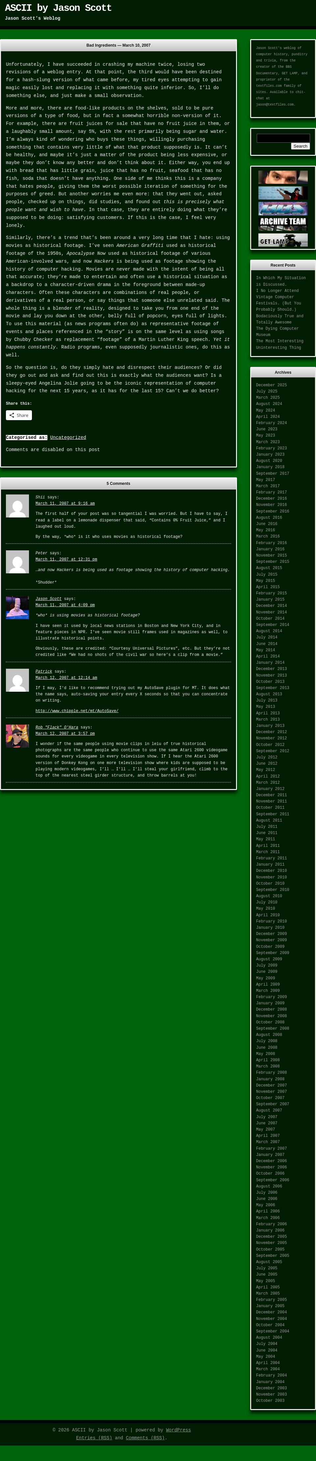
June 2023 (266, 429)
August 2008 (269, 1035)
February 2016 (271, 543)
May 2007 (265, 1129)
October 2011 (270, 807)
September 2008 (272, 1028)
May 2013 (265, 707)
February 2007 (271, 1148)
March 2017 (268, 486)
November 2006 (271, 1167)
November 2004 (271, 1319)
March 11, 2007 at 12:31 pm (66, 559)
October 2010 (270, 883)
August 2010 (269, 896)
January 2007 (270, 1155)
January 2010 (270, 927)
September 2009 (272, 953)
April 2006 (268, 1211)
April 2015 (268, 587)
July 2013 (266, 700)
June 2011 (266, 833)
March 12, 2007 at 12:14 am (66, 678)
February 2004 (271, 1375)
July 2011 (266, 827)
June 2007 (266, 1123)
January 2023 (270, 454)
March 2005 (268, 1293)
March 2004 (268, 1369)
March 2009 (268, 991)
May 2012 (265, 770)
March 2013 (268, 719)
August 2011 (269, 820)
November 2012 (271, 738)
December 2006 (271, 1161)
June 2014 (266, 644)
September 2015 (272, 562)
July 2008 (266, 1041)
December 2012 (271, 732)
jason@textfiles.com (275, 105)
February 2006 (271, 1224)
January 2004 (270, 1382)
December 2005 (271, 1236)
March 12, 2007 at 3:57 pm (65, 733)
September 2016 (272, 511)
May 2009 (265, 978)
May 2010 (265, 908)
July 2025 (266, 391)
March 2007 (268, 1142)
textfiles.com (269, 86)
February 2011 (271, 858)
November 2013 (271, 675)
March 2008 (268, 1066)
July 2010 (266, 902)
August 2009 (269, 959)
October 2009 (270, 947)
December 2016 (271, 498)
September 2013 (272, 688)
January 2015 (270, 599)
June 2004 (266, 1350)
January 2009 (270, 1003)
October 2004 (270, 1325)
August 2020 (269, 461)
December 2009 (271, 934)
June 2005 (266, 1274)
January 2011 (270, 864)
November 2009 (271, 940)
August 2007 (269, 1110)
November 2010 (271, 877)
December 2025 (271, 385)
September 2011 (272, 814)
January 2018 (270, 467)
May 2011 (265, 839)
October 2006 (270, 1173)
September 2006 (272, 1180)
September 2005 (272, 1256)
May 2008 (265, 1054)
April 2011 (268, 846)
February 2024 (271, 423)
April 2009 (268, 984)
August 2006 (269, 1186)
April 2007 (268, 1136)
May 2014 (265, 650)
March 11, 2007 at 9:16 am (65, 503)
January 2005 (270, 1306)
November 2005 (271, 1243)
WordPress (178, 1430)
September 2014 (272, 625)
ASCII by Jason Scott (58, 8)
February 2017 (271, 492)
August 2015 (269, 568)
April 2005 (268, 1287)
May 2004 (265, 1356)
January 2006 (270, 1230)
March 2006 (268, 1218)
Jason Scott (49, 599)
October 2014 (270, 618)
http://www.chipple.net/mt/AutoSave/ (77, 711)
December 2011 (271, 795)
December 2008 (271, 1009)
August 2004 (269, 1337)
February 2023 (271, 448)
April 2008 (268, 1060)
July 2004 (266, 1344)
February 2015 (271, 593)
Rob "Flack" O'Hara (57, 727)
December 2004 (271, 1312)
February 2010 (271, 921)
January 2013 (270, 726)
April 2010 (268, 915)
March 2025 (268, 397)
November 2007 (271, 1092)
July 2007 (266, 1117)
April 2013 (268, 713)
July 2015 (266, 574)
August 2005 (269, 1262)
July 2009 (266, 965)
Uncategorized (68, 437)
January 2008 (270, 1079)
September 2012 (272, 751)
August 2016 (269, 517)
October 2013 (270, 682)
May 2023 (265, 435)
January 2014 (270, 662)
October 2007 (270, 1098)
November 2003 (271, 1394)
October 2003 (270, 1401)
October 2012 (270, 745)
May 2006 (265, 1205)
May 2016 (265, 530)
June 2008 (266, 1047)
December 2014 (271, 606)
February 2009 (271, 997)
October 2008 (270, 1022)
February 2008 (271, 1072)
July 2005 (266, 1268)
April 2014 (268, 656)
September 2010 (272, 890)
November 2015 (271, 555)
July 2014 (266, 637)
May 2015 (265, 581)
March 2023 (268, 442)
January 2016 (270, 549)
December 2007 (271, 1085)
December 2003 (271, 1388)
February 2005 (271, 1300)
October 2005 (270, 1249)
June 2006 (266, 1199)
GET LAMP (290, 73)
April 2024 (268, 417)
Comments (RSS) (145, 1438)
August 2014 (269, 631)
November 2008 (271, 1016)
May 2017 (265, 480)
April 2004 (268, 1363)
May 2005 (265, 1281)
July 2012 (266, 757)
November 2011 (271, 801)
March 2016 (268, 536)
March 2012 (268, 782)
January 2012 (270, 789)
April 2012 (268, 776)
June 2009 (266, 972)
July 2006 (266, 1192)
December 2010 (271, 871)
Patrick (44, 671)
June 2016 (266, 524)
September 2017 (272, 473)
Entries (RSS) (94, 1438)
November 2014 (271, 612)
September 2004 (272, 1331)
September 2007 (272, 1104)
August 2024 (269, 404)
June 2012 (266, 763)
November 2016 (271, 505)
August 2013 (269, 694)
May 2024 (265, 410)
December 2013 (271, 669)
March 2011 (268, 852)
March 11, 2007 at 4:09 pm (65, 605)
